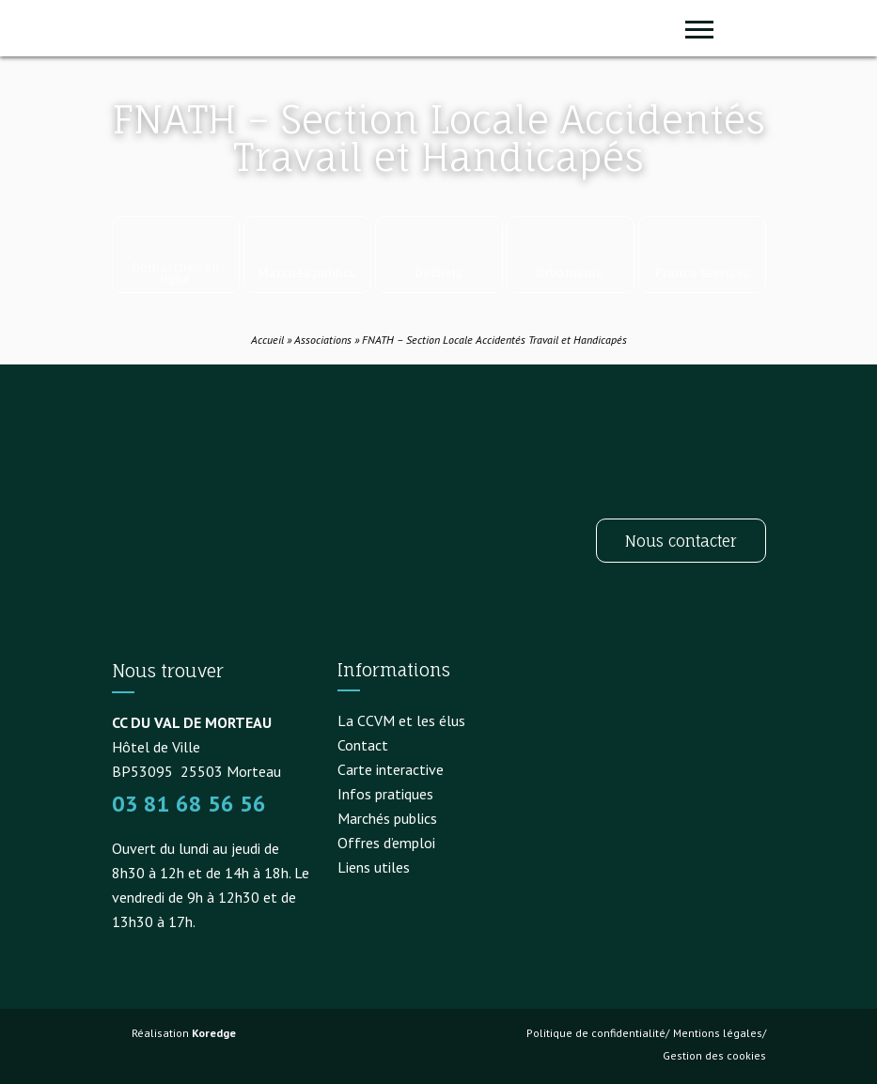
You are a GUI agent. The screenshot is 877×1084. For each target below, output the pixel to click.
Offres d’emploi (386, 842)
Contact (362, 745)
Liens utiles (373, 867)
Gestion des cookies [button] (714, 1055)
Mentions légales (717, 1033)
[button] (747, 28)
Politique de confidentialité (596, 1033)
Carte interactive (390, 769)
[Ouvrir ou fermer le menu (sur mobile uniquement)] (699, 28)
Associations (323, 340)
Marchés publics (387, 818)
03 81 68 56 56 (189, 803)
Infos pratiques (385, 793)
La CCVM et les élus (401, 720)
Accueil (267, 340)
